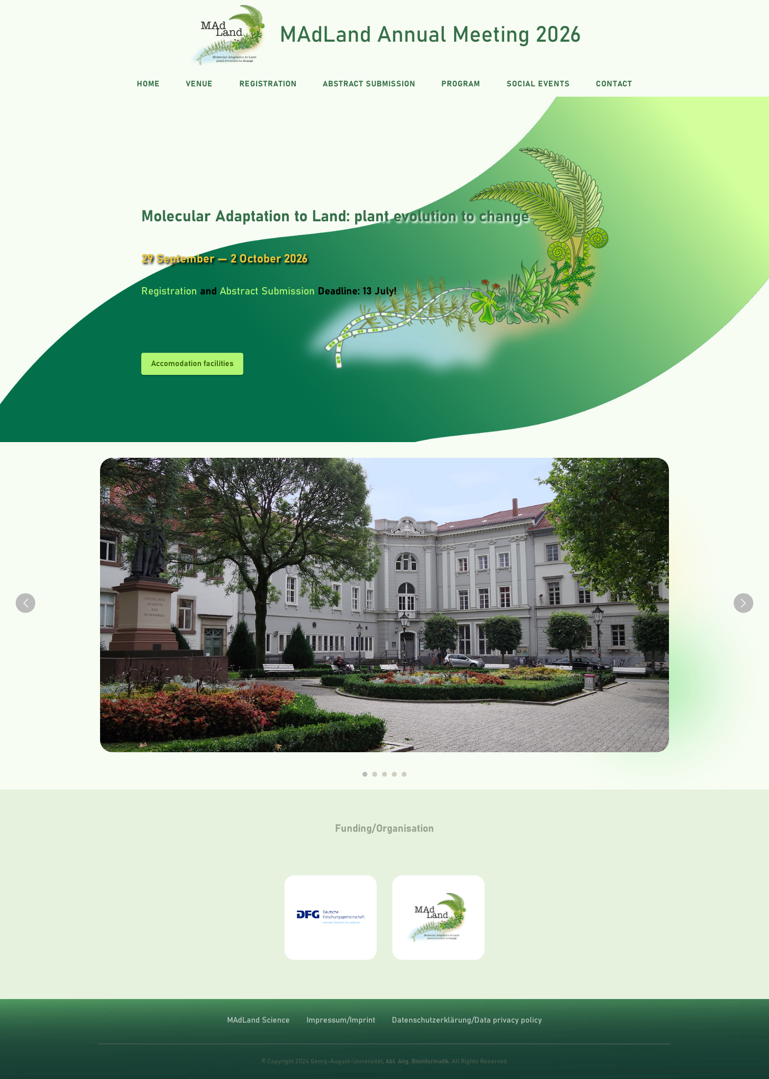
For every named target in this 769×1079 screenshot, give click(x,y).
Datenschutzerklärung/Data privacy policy (467, 1020)
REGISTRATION (268, 84)
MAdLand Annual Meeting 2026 (430, 35)
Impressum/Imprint (341, 1020)
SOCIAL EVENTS (538, 84)
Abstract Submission (267, 291)
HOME (148, 84)
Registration (169, 291)
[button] (25, 603)
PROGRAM (460, 84)
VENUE (199, 84)
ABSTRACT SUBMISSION (369, 84)
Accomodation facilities (192, 364)
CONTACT (614, 84)
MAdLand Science (258, 1020)
